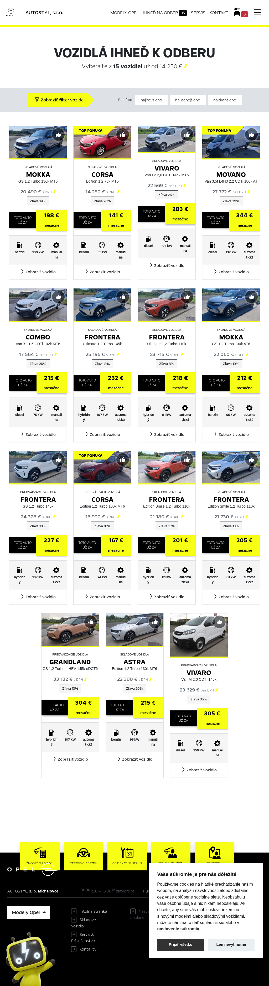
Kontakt (219, 13)
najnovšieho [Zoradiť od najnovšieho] (151, 100)
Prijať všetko (180, 944)
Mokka (38, 174)
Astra (134, 662)
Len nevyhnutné (231, 944)
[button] (38, 272)
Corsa (102, 174)
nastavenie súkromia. (178, 928)
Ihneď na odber (165, 13)
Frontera (102, 337)
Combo (38, 337)
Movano (231, 174)
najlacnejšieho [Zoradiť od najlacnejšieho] (187, 100)
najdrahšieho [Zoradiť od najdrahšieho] (224, 100)
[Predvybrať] (58, 134)
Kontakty (88, 949)
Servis (198, 13)
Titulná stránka (93, 911)
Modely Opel (124, 13)
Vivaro (166, 168)
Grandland (70, 662)
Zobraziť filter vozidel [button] (60, 100)
